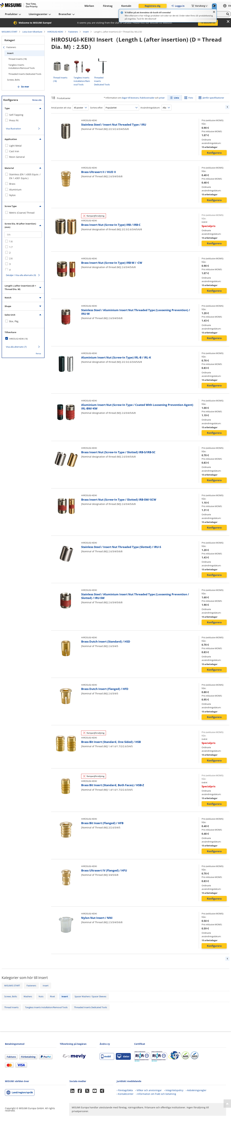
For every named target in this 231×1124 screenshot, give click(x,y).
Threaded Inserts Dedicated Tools (24, 73)
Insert (86, 31)
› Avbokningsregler (196, 1090)
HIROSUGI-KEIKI (55, 31)
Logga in (177, 5)
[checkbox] (23, 114)
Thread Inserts (11, 1007)
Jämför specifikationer (213, 97)
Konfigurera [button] (214, 152)
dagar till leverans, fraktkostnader (138, 97)
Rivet (52, 996)
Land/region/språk (22, 1092)
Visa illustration (13, 128)
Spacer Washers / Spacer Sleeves (90, 996)
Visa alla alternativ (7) (16, 346)
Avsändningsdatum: (150, 107)
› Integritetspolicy (173, 1090)
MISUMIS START (9, 31)
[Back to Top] (227, 1103)
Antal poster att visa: (61, 107)
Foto (190, 97)
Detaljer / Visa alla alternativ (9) (21, 275)
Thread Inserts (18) (17, 58)
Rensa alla (37, 100)
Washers (28, 996)
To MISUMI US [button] (208, 22)
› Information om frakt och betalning (156, 1093)
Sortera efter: (96, 107)
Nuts (41, 996)
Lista (176, 97)
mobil (106, 1056)
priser (162, 97)
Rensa (38, 353)
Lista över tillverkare (32, 31)
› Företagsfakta (125, 1090)
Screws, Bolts (13, 79)
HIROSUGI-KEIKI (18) (18, 338)
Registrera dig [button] (152, 5)
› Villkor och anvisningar (148, 1090)
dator (123, 1056)
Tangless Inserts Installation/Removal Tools (21, 66)
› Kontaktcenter (125, 1093)
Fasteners (73, 31)
